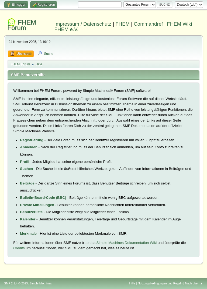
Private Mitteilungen (37, 205)
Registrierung (31, 140)
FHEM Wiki (179, 24)
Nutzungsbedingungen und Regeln (160, 283)
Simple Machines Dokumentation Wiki (126, 243)
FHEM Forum (21, 25)
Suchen (26, 169)
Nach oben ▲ (194, 283)
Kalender (27, 219)
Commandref (148, 24)
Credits (19, 248)
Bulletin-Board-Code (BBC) (43, 198)
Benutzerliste (31, 212)
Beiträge (27, 183)
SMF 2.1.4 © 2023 (16, 283)
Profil (24, 162)
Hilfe (132, 283)
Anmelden (28, 147)
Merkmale (28, 233)
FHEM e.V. (66, 29)
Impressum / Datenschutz (83, 24)
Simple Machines (41, 283)
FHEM (122, 24)
